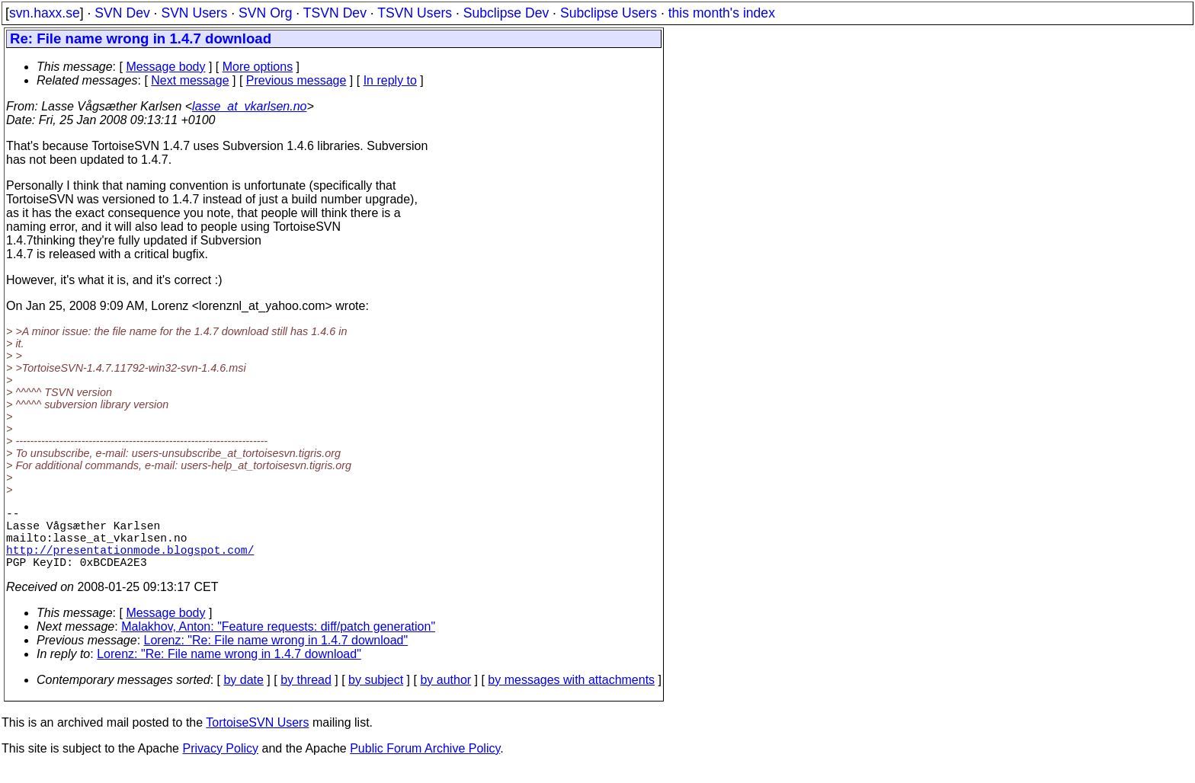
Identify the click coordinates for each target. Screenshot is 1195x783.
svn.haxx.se (44, 13)
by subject (375, 695)
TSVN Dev (335, 13)
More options (258, 66)
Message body (165, 66)
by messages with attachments (571, 695)
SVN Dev (122, 13)
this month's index (721, 13)
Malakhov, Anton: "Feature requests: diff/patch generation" (278, 641)
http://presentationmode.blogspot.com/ (130, 561)
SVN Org (265, 13)
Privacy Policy (220, 763)
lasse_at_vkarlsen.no (249, 106)
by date (243, 695)
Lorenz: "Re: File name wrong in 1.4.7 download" (276, 655)
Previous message (296, 80)
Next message (190, 80)
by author (445, 695)
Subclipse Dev (506, 13)
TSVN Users (414, 13)
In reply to (390, 80)
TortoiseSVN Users (257, 737)
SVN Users (194, 13)
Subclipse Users (608, 13)
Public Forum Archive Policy (425, 763)
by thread (306, 695)
